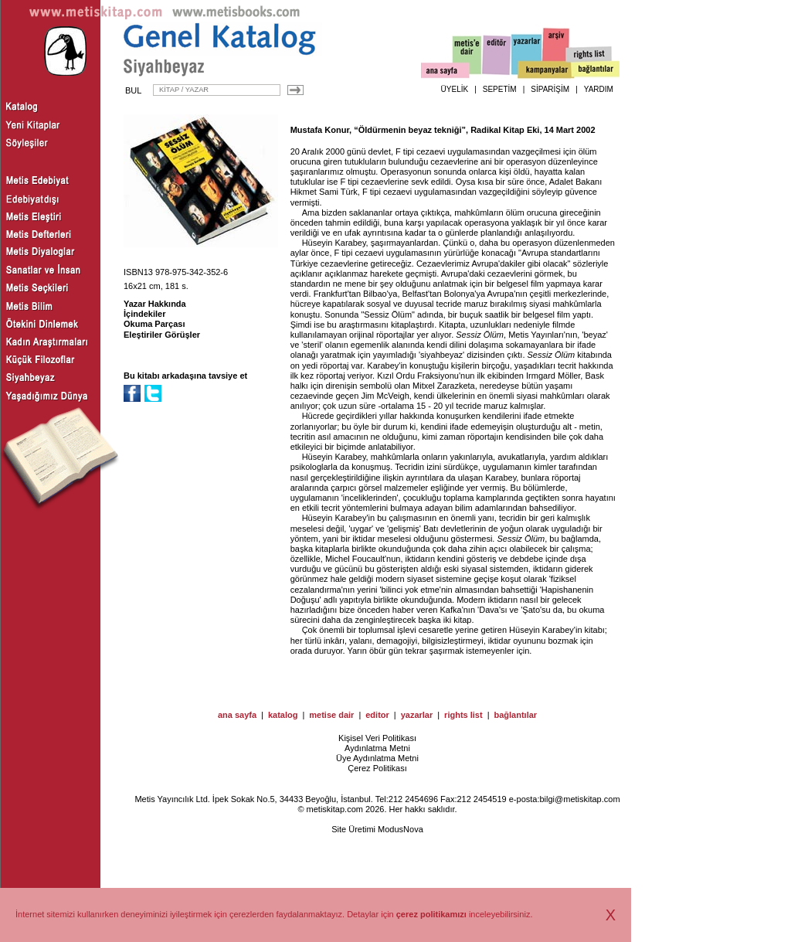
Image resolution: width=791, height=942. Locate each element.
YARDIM (598, 89)
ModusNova (400, 829)
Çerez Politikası (377, 768)
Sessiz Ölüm (480, 334)
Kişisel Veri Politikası (377, 738)
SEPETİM (500, 89)
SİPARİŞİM (550, 89)
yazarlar (417, 714)
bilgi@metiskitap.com (579, 799)
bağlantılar (515, 714)
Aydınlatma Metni (377, 748)
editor (377, 714)
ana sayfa (237, 714)
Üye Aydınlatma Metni (377, 758)
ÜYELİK (455, 89)
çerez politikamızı (431, 914)
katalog (283, 714)
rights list (463, 714)
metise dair (331, 714)
